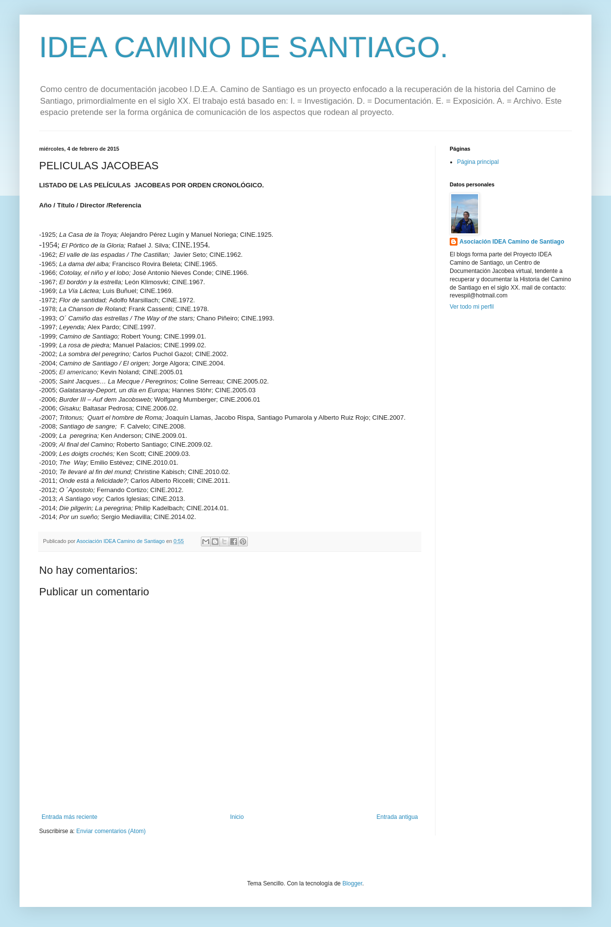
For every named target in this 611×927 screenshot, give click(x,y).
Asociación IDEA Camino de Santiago (511, 241)
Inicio (237, 817)
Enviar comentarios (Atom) (111, 831)
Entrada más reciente (69, 817)
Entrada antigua (397, 817)
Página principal (478, 161)
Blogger (352, 883)
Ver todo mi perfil (472, 306)
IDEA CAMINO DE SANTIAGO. (243, 47)
